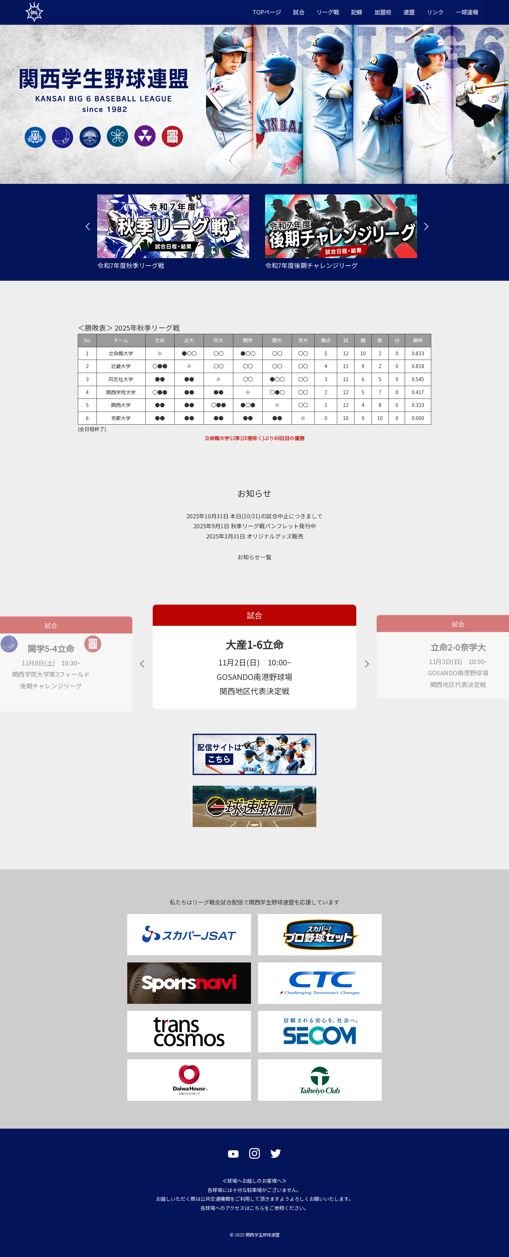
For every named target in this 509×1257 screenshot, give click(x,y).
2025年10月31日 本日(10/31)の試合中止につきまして (254, 516)
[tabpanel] (170, 232)
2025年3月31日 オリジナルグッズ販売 (254, 536)
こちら (257, 1207)
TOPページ (266, 12)
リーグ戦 (327, 12)
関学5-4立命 (51, 648)
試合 (298, 12)
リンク (435, 12)
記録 (356, 12)
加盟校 (382, 12)
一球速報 (467, 12)
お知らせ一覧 (254, 557)
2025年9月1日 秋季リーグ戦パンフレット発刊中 (254, 526)
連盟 (409, 12)
